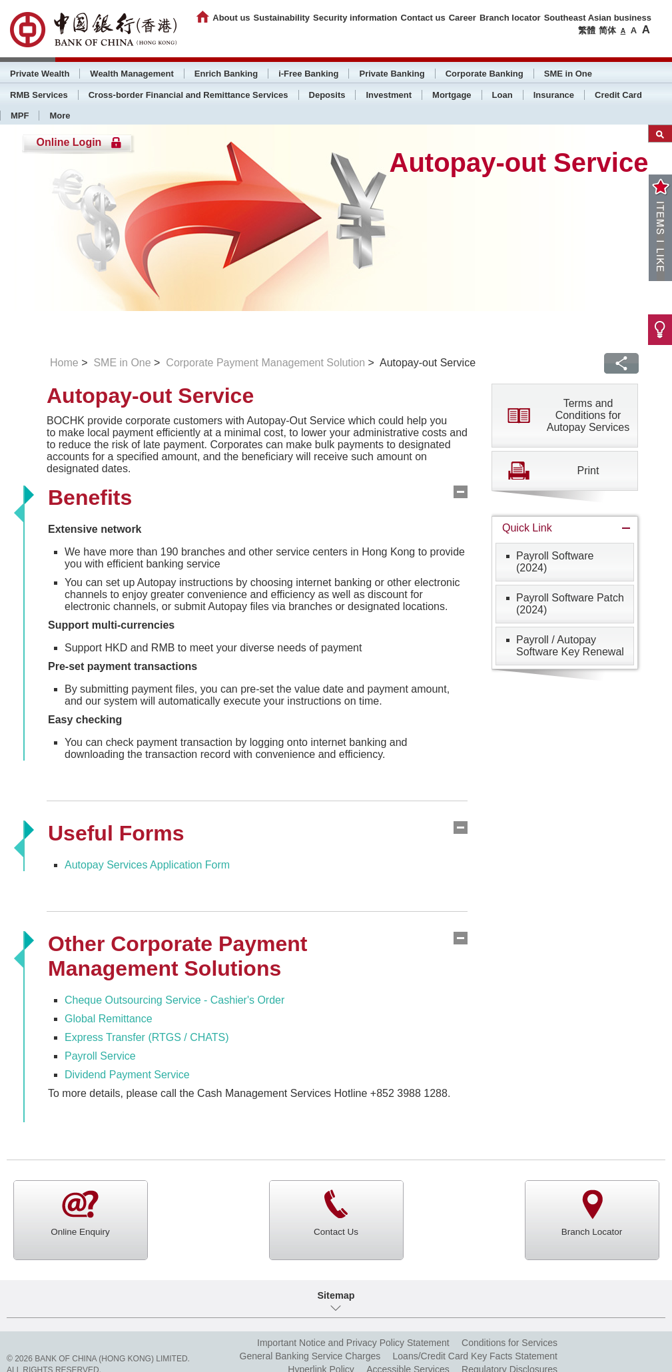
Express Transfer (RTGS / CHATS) (147, 1037)
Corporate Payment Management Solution (265, 362)
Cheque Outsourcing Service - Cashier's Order (174, 1000)
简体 (607, 30)
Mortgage (452, 95)
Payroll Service (100, 1056)
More (59, 116)
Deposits (327, 95)
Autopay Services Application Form (147, 864)
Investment (389, 95)
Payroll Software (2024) (555, 561)
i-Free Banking (308, 74)
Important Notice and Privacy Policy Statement (353, 1342)
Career (462, 18)
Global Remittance (109, 1018)
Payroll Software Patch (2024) (570, 603)
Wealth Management (131, 74)
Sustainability (282, 18)
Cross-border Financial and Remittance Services (188, 95)
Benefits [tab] (90, 498)
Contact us (423, 18)
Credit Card (618, 95)
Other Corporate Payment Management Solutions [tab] (177, 956)
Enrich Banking (226, 74)
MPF (20, 116)
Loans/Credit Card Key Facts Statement (475, 1356)
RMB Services (39, 95)
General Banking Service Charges (310, 1356)
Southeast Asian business (597, 18)
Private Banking (391, 74)
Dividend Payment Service (127, 1074)
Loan (502, 95)
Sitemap (336, 1295)
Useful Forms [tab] (116, 833)
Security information (355, 18)
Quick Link (527, 527)
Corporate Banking (484, 74)
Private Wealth (39, 74)
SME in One (568, 74)
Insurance (553, 95)
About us (231, 18)
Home (64, 362)
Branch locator (510, 18)
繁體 (586, 30)
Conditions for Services (509, 1342)
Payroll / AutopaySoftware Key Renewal (570, 645)
